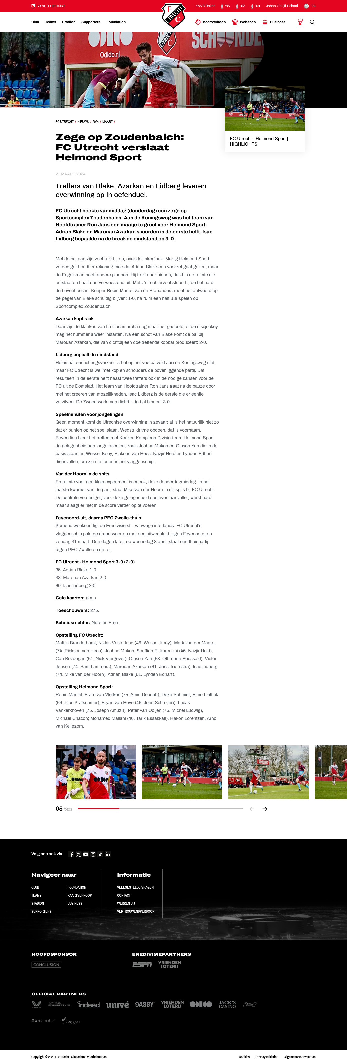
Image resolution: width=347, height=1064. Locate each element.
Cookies (244, 1057)
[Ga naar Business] (273, 22)
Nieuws (83, 121)
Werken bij (126, 903)
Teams (36, 895)
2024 (96, 121)
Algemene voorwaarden (300, 1057)
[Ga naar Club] (35, 22)
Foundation (77, 887)
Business (75, 903)
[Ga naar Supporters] (90, 22)
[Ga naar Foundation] (116, 22)
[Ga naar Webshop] (244, 22)
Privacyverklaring (267, 1057)
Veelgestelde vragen (135, 887)
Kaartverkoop (80, 895)
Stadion (37, 903)
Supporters (41, 911)
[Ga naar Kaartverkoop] (210, 22)
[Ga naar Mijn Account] (300, 22)
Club (35, 887)
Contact (124, 895)
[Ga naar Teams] (50, 22)
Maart (107, 121)
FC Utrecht (65, 121)
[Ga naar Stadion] (68, 22)
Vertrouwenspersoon (135, 911)
